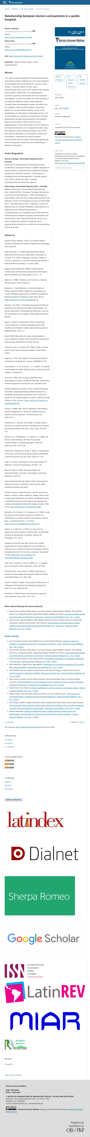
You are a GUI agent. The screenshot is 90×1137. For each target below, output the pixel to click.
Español (8, 785)
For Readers (9, 740)
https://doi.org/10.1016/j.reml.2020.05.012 (21, 300)
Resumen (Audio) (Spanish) (71, 83)
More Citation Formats (64, 168)
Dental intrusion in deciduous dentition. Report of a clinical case (34, 673)
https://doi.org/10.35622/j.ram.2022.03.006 (26, 56)
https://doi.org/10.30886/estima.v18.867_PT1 (22, 524)
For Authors (9, 743)
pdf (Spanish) (59, 78)
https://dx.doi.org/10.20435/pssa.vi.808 (25, 507)
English (8, 782)
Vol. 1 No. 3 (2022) (27, 9)
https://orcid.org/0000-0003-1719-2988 (18, 37)
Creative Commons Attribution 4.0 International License (68, 140)
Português (9, 789)
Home (7, 9)
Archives (15, 9)
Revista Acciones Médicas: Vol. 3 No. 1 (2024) (39, 661)
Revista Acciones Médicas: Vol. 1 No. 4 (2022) (45, 667)
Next (81, 722)
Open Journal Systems (13, 1075)
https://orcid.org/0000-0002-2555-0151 (18, 50)
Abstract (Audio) (83, 81)
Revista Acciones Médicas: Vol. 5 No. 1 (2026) (62, 708)
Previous (10, 722)
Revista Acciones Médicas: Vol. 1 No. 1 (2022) (62, 617)
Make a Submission (13, 799)
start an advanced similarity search (29, 727)
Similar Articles (12, 636)
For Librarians (9, 747)
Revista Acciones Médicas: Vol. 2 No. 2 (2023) (46, 685)
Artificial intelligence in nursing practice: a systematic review (54, 688)
